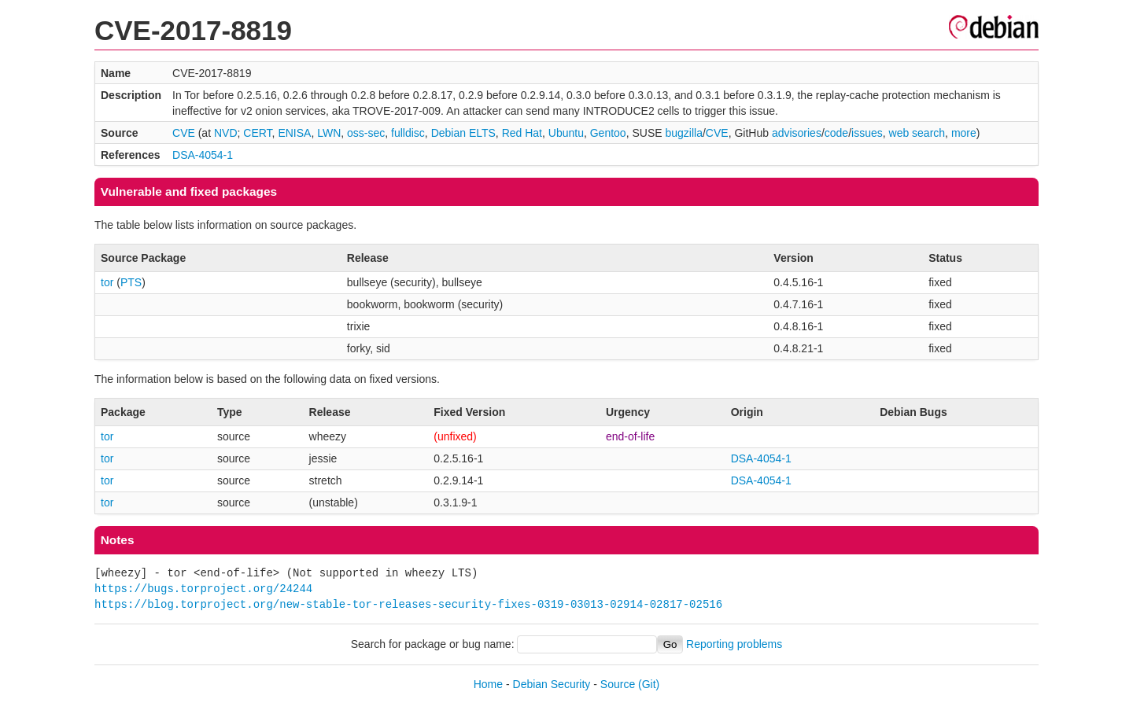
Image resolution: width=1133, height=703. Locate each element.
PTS (131, 282)
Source (617, 684)
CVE (183, 133)
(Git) (648, 684)
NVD (226, 133)
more (963, 133)
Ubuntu (566, 133)
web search (917, 133)
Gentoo (608, 133)
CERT (257, 133)
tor (107, 282)
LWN (329, 133)
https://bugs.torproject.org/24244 (203, 588)
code (836, 133)
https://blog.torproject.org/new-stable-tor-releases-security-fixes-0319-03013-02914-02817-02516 (408, 604)
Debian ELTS (463, 133)
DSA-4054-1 (202, 155)
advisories (796, 133)
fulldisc (408, 133)
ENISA (294, 133)
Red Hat (522, 133)
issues (867, 133)
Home (488, 684)
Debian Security (552, 684)
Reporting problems (734, 644)
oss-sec (366, 133)
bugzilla (683, 133)
